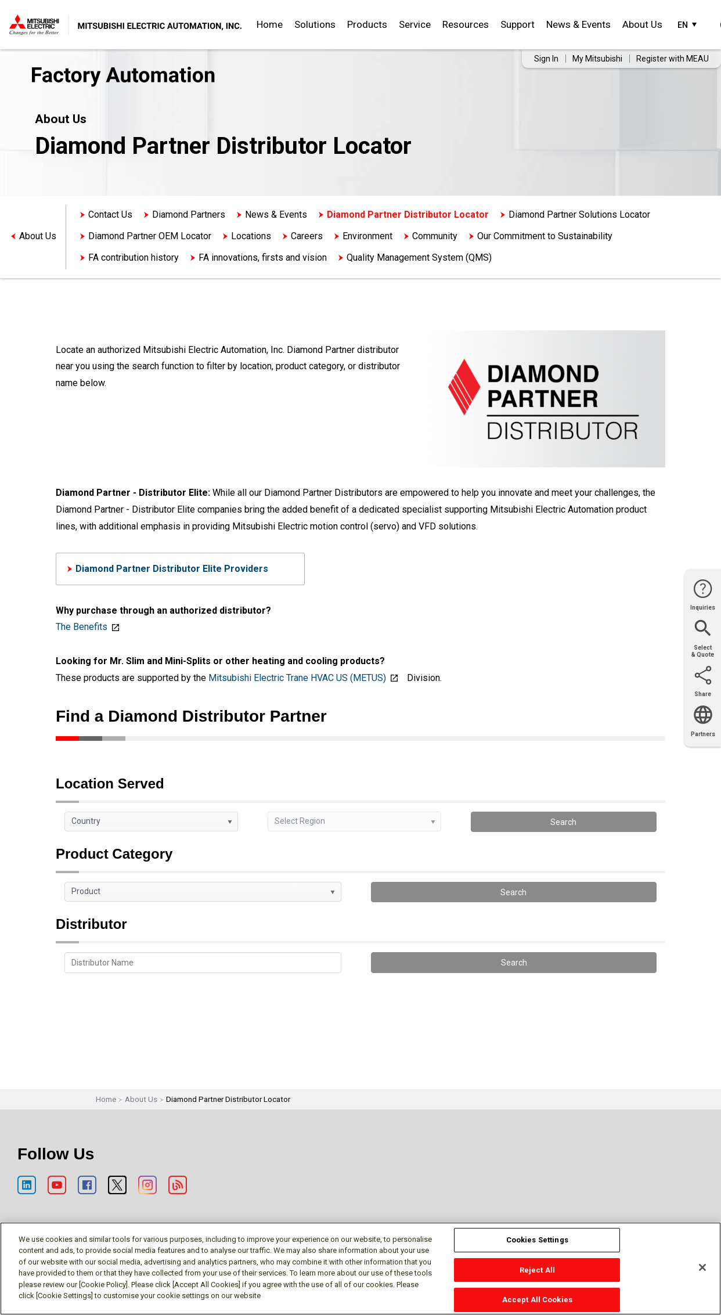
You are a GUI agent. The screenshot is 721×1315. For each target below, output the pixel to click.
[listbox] (151, 822)
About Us (642, 24)
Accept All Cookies (537, 1299)
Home (270, 24)
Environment (367, 236)
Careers (307, 236)
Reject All (537, 1270)
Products (367, 24)
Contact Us (110, 214)
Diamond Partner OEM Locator (149, 236)
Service (415, 24)
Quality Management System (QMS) (419, 257)
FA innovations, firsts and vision (263, 257)
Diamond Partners (188, 214)
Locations (251, 236)
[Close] (702, 1267)
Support (517, 24)
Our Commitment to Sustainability (544, 236)
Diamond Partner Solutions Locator (579, 214)
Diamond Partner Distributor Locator (408, 214)
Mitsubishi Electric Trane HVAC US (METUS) (297, 677)
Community (434, 236)
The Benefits (81, 626)
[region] (360, 1268)
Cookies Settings (537, 1239)
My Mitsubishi (597, 58)
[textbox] (203, 962)
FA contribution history (133, 257)
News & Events (578, 24)
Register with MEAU (672, 58)
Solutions (315, 24)
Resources (465, 24)
